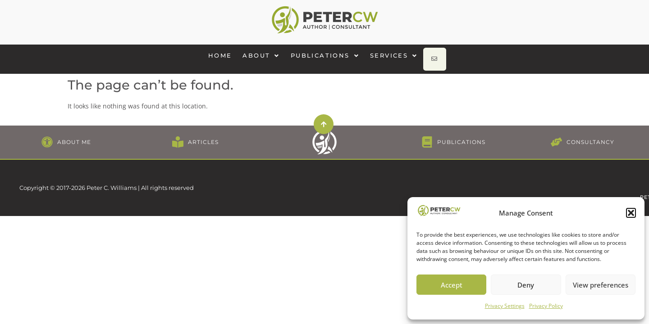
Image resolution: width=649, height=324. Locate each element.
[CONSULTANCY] (556, 135)
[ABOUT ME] (47, 135)
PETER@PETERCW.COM (595, 172)
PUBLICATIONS (329, 55)
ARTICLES (203, 135)
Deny (525, 284)
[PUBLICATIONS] (427, 135)
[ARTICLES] (177, 135)
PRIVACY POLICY (487, 172)
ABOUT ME (74, 135)
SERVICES (398, 55)
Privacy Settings (505, 306)
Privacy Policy (546, 306)
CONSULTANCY (590, 135)
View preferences (600, 284)
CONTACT (536, 172)
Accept (451, 284)
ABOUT (265, 55)
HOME (225, 55)
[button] (630, 212)
